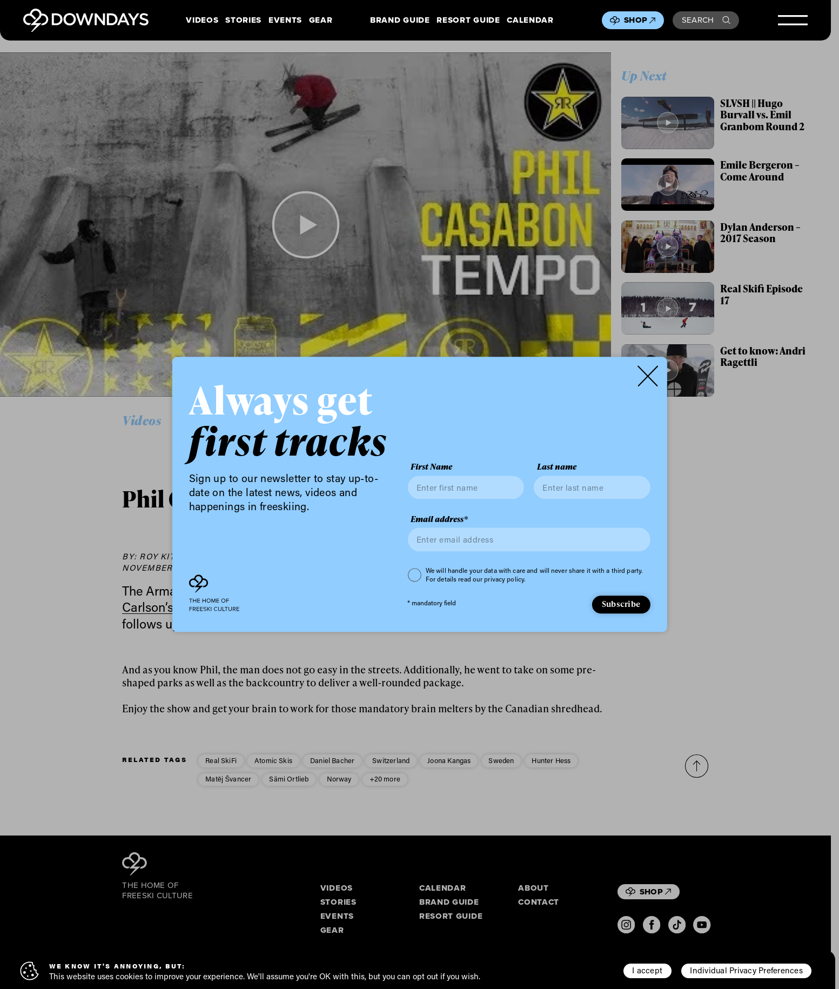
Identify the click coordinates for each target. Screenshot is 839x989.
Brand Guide (399, 20)
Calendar (530, 20)
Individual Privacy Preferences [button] (746, 970)
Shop (639, 20)
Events (285, 20)
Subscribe (621, 604)
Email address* (439, 519)
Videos (202, 20)
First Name (431, 467)
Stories (243, 20)
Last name (556, 467)
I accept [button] (647, 970)
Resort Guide (468, 20)
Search (706, 20)
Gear (321, 20)
